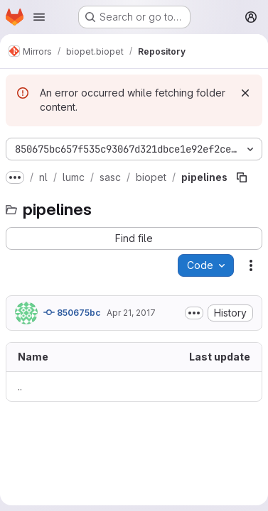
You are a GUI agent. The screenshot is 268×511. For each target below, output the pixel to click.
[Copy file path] (241, 177)
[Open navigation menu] (39, 17)
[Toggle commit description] (194, 313)
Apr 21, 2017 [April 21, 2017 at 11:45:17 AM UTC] (131, 312)
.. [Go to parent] (20, 386)
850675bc (72, 312)
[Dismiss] (245, 92)
